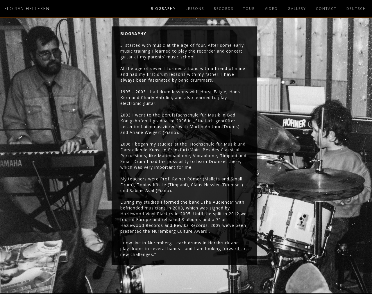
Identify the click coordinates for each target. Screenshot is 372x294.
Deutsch (356, 8)
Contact (326, 8)
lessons (195, 8)
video (271, 8)
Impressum (186, 288)
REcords (223, 8)
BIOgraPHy (163, 8)
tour (249, 8)
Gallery (297, 8)
